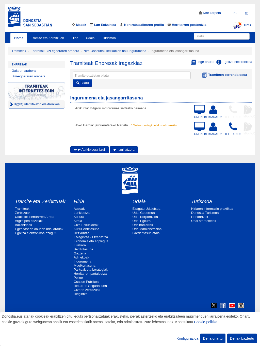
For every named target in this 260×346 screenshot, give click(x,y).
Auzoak (79, 209)
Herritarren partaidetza (90, 273)
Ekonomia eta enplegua (91, 241)
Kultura (79, 217)
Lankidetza (82, 213)
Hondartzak (199, 217)
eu (235, 13)
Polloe (78, 278)
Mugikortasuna (84, 265)
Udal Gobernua (144, 213)
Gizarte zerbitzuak (87, 290)
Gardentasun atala (146, 233)
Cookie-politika (205, 322)
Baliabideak (23, 225)
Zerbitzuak (22, 213)
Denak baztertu (242, 338)
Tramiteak (19, 51)
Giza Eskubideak (86, 225)
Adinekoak (81, 257)
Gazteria (80, 253)
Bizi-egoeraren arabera (28, 76)
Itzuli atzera (123, 149)
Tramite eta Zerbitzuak (47, 38)
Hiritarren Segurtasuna (90, 286)
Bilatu (82, 83)
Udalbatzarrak (143, 225)
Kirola (78, 221)
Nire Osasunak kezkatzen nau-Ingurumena (115, 51)
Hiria (75, 38)
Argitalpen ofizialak (29, 221)
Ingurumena (82, 261)
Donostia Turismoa (205, 213)
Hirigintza (80, 294)
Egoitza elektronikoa (234, 62)
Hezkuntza (81, 233)
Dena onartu (212, 338)
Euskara (80, 245)
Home (18, 38)
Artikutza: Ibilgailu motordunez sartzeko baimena (110, 108)
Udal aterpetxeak (203, 221)
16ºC (241, 25)
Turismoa (109, 38)
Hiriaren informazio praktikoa (212, 209)
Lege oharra (203, 62)
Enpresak (19, 64)
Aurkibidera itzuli (90, 149)
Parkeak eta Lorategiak (91, 269)
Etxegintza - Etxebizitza (91, 237)
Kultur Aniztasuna (86, 229)
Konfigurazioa (188, 338)
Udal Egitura (142, 221)
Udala (90, 38)
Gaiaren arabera (24, 71)
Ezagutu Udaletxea (146, 209)
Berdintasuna (83, 249)
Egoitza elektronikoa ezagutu (36, 233)
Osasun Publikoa (86, 282)
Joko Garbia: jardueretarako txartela (101, 125)
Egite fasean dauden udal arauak (39, 229)
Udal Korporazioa (145, 217)
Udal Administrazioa (147, 229)
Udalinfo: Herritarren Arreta (34, 217)
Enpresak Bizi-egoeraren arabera (55, 51)
